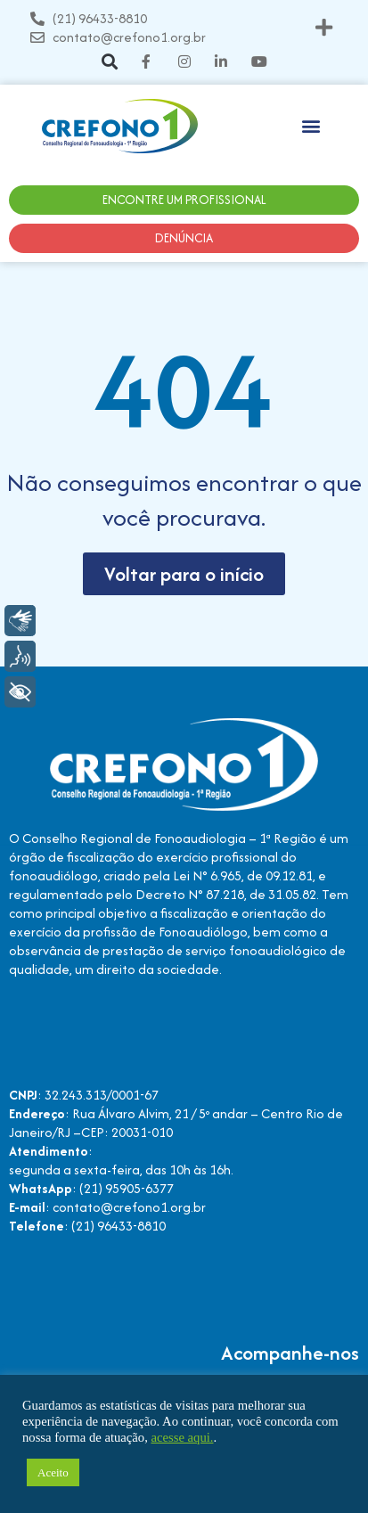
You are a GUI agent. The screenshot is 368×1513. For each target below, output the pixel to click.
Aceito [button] (53, 1472)
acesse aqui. (182, 1437)
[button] (324, 28)
